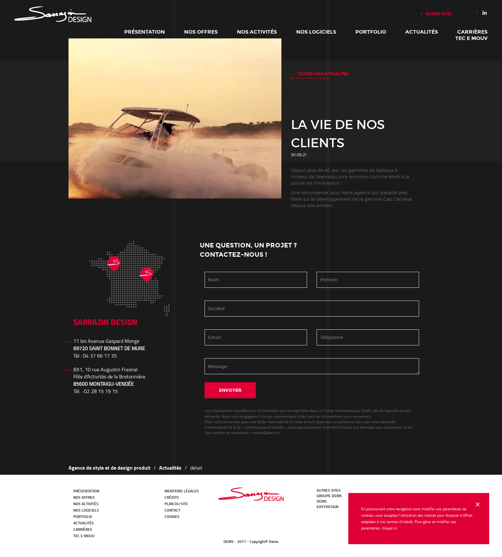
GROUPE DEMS (329, 495)
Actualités (421, 32)
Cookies (172, 516)
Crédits (172, 497)
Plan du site (176, 503)
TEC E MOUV (471, 38)
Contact (172, 510)
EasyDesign (327, 506)
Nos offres (201, 32)
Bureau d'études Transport (251, 494)
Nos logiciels (316, 32)
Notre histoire (52, 14)
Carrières (472, 32)
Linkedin (485, 12)
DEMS (322, 501)
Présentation (144, 32)
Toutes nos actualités (323, 74)
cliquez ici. (390, 528)
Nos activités (257, 32)
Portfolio (370, 32)
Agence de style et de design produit (109, 467)
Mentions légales (182, 491)
